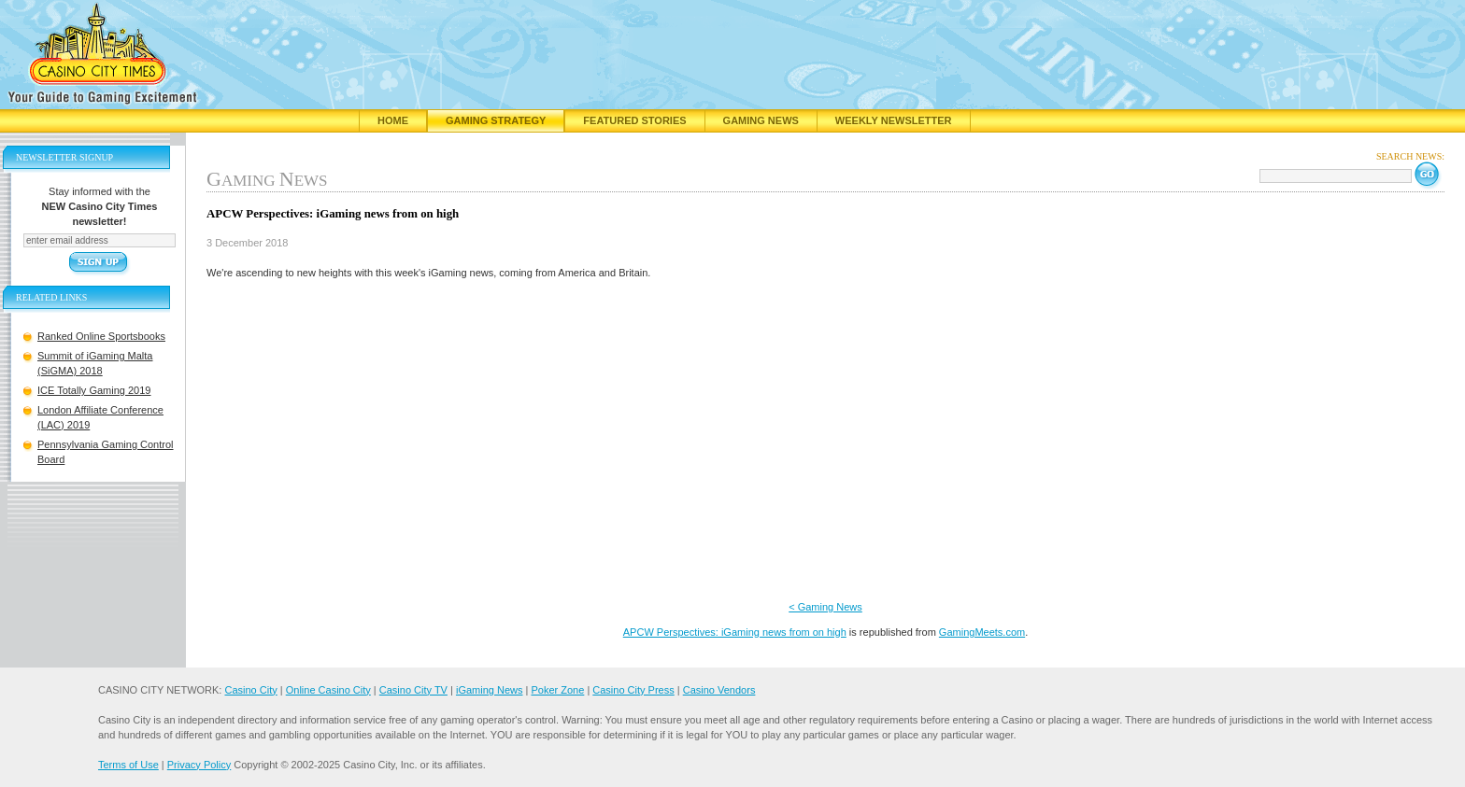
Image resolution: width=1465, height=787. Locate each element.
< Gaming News (825, 606)
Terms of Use (128, 764)
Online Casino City (328, 690)
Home (392, 120)
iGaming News (489, 690)
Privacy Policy (199, 764)
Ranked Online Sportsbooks (101, 336)
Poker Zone (557, 690)
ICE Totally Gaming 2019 (93, 390)
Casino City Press (633, 690)
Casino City (250, 690)
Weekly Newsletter (893, 120)
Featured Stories (634, 120)
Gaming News (761, 120)
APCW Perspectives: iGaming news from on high (734, 632)
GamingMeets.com (982, 632)
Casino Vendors (719, 690)
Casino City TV (413, 690)
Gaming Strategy (496, 120)
